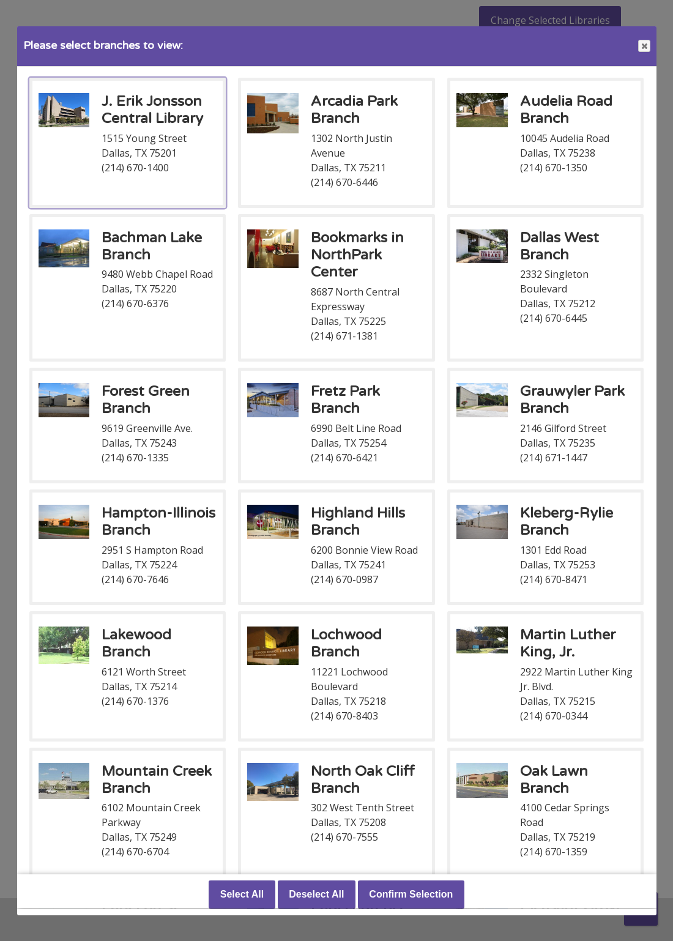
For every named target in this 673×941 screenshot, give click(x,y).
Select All (242, 895)
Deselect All (316, 895)
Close (643, 46)
